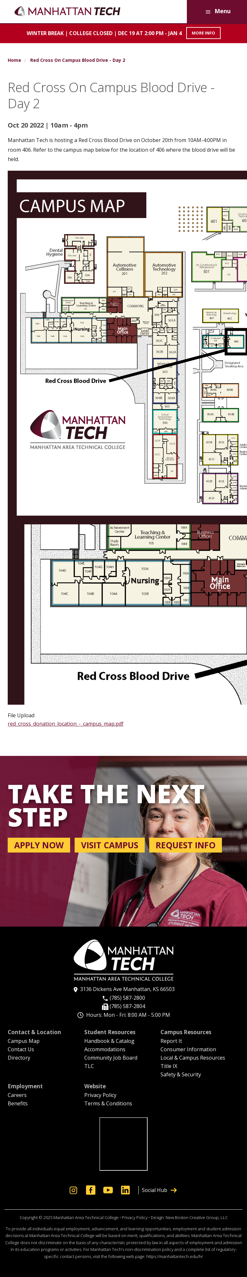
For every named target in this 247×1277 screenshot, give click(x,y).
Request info (185, 845)
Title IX (168, 1066)
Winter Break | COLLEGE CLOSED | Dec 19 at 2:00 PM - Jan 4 (104, 33)
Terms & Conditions (108, 1104)
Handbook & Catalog (109, 1041)
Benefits (18, 1104)
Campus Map (24, 1041)
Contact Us (21, 1050)
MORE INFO (203, 33)
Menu (217, 12)
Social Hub (159, 1190)
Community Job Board (110, 1058)
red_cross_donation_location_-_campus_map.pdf (66, 723)
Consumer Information (188, 1050)
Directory (19, 1058)
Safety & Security (180, 1075)
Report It (171, 1041)
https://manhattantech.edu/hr (174, 1256)
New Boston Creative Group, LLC (197, 1217)
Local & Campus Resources (192, 1058)
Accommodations (104, 1050)
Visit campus (109, 845)
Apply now (39, 845)
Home (14, 60)
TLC (89, 1066)
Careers (17, 1095)
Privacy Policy (100, 1095)
